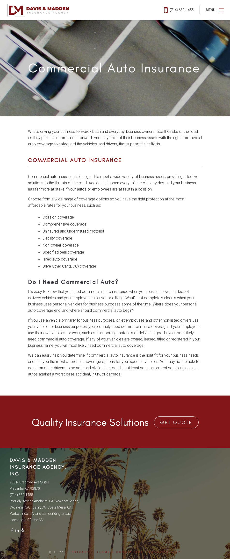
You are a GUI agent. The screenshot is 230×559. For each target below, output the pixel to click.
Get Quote (176, 422)
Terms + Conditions (120, 552)
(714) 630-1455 (179, 10)
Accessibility (165, 552)
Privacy (81, 552)
